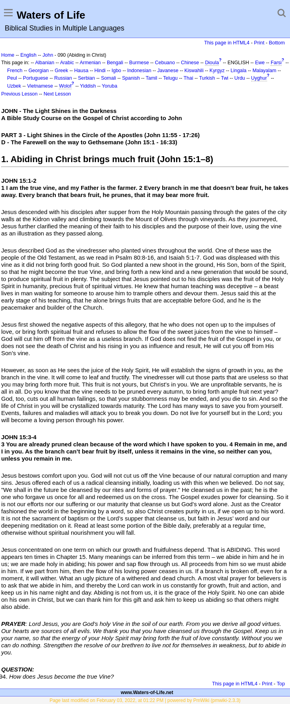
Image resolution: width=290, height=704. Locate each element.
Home (7, 55)
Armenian (90, 62)
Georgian (38, 70)
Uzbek (14, 86)
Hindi (100, 70)
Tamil (151, 78)
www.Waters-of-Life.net (147, 692)
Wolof (65, 86)
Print (259, 43)
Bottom (277, 43)
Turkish (207, 78)
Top (281, 684)
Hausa (81, 70)
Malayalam (264, 70)
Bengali (115, 62)
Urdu (239, 78)
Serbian (86, 78)
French (15, 70)
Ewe (260, 62)
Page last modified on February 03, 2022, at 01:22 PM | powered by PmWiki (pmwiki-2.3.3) (145, 700)
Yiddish (88, 86)
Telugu (170, 78)
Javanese (167, 70)
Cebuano (165, 62)
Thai (188, 78)
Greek (61, 70)
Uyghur (259, 78)
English (28, 55)
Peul (12, 78)
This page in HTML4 (227, 43)
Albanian (44, 62)
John (47, 55)
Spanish (131, 78)
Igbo (116, 70)
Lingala (238, 70)
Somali (108, 78)
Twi (224, 78)
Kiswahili (193, 70)
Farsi (276, 62)
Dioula (212, 62)
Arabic (67, 62)
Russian (63, 78)
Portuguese (35, 78)
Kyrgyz (217, 70)
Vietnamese (40, 86)
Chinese (190, 62)
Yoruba (109, 86)
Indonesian (139, 70)
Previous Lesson (19, 94)
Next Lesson (57, 94)
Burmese (139, 62)
